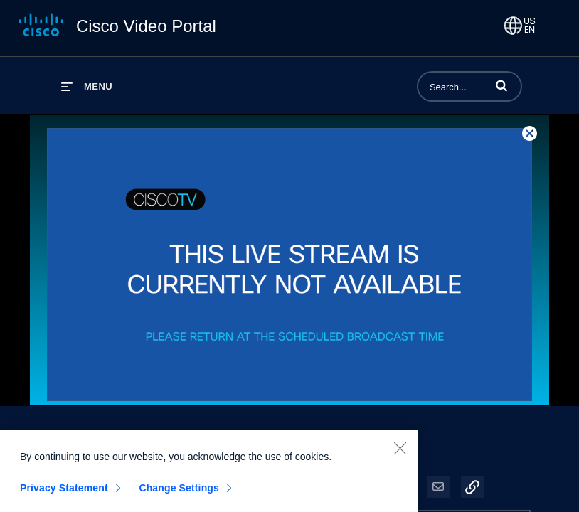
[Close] (400, 454)
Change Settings (179, 493)
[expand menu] (87, 86)
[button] (501, 85)
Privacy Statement (64, 493)
